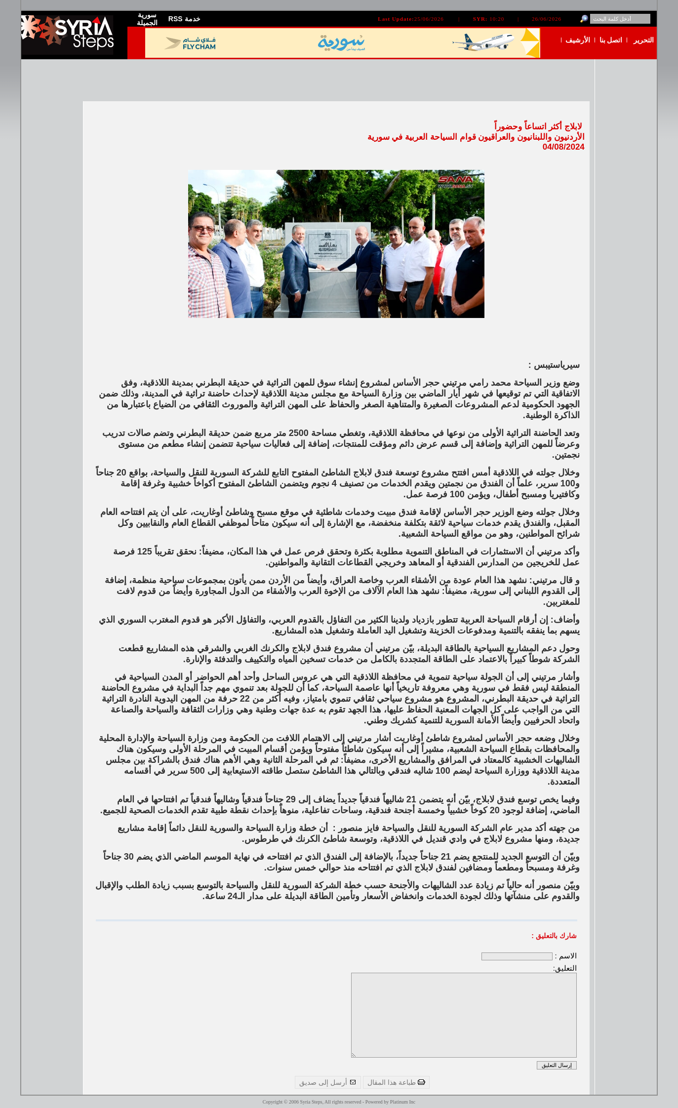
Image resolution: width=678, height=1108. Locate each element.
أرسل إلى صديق (328, 1082)
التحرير (644, 40)
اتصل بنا (611, 40)
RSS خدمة (184, 19)
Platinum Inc (402, 1102)
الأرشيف (577, 40)
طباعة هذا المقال (396, 1082)
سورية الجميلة (147, 19)
